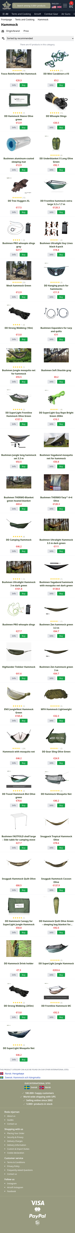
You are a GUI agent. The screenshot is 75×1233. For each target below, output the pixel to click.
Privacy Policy (13, 1166)
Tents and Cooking (21, 13)
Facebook (11, 1191)
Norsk (45, 1087)
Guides (10, 1120)
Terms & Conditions (16, 1162)
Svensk (30, 1087)
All (5, 13)
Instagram (12, 1183)
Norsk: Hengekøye (14, 1073)
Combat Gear (51, 13)
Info (14, 85)
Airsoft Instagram (15, 1187)
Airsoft (37, 13)
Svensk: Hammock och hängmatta (22, 1077)
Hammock (43, 19)
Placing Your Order (15, 1133)
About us (11, 1116)
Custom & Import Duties (18, 1149)
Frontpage (6, 19)
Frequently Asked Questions (20, 1170)
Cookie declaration (15, 1152)
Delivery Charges (15, 1141)
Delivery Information (16, 1145)
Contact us (12, 1123)
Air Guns (65, 13)
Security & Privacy (15, 1137)
